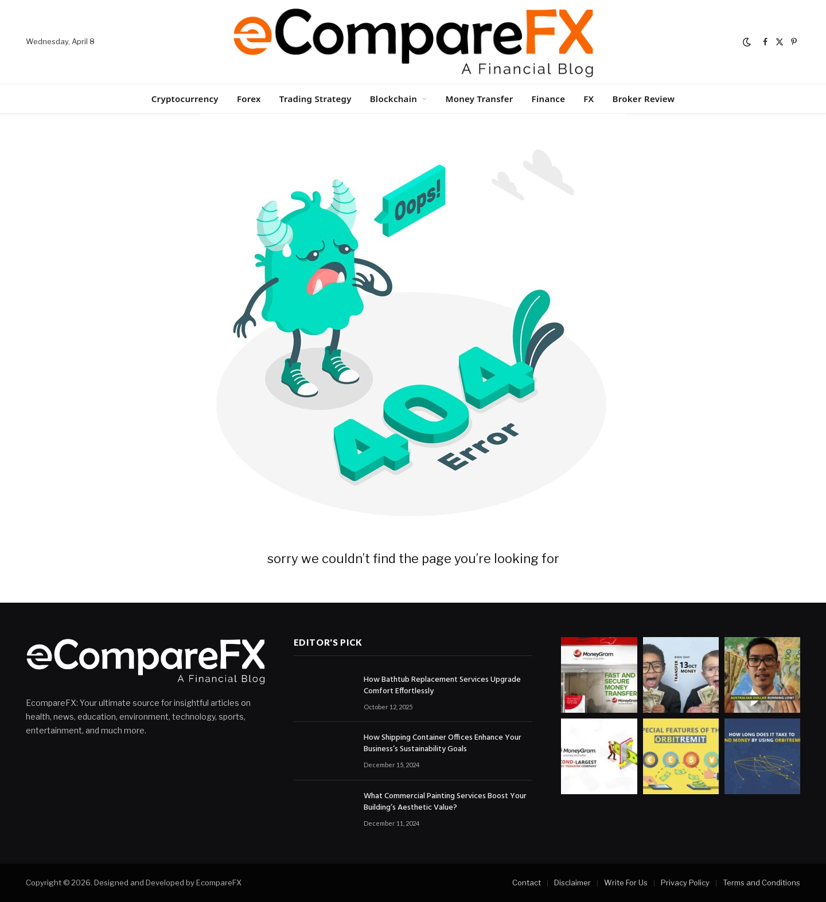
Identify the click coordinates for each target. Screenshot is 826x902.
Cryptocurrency (185, 98)
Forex (249, 98)
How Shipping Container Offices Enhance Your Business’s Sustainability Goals (442, 743)
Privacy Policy (685, 882)
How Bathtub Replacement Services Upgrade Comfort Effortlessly (442, 685)
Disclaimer (572, 882)
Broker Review (643, 98)
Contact (526, 882)
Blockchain (393, 98)
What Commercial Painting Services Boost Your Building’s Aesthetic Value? (445, 802)
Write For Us (626, 882)
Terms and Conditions (761, 882)
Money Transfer (479, 98)
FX (588, 98)
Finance (549, 98)
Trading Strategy (315, 98)
